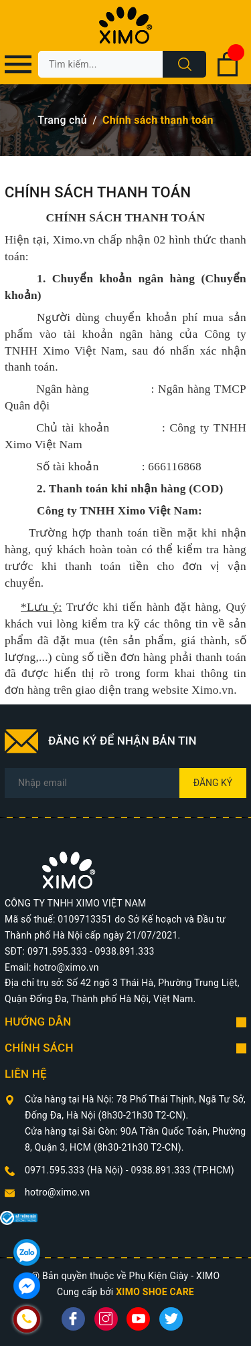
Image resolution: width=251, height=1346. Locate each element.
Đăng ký (213, 782)
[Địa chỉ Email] (125, 783)
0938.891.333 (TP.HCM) (182, 1170)
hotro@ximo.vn (57, 1192)
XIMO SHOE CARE (155, 1291)
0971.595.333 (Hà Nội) (75, 1170)
